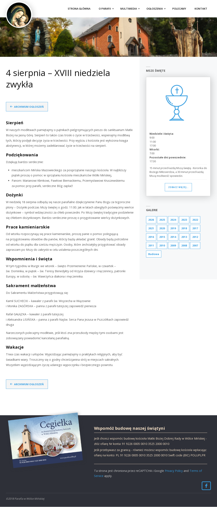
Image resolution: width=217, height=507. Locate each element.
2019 (173, 228)
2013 (184, 237)
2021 (151, 228)
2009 (173, 245)
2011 (151, 245)
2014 (173, 237)
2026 (151, 220)
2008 (184, 245)
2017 (195, 228)
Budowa (153, 254)
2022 (195, 220)
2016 (151, 237)
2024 (173, 220)
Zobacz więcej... (178, 187)
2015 (162, 237)
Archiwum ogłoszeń (29, 107)
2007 (195, 245)
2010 (162, 245)
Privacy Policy (174, 471)
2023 (184, 220)
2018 (184, 228)
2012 (195, 237)
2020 (162, 228)
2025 (162, 220)
